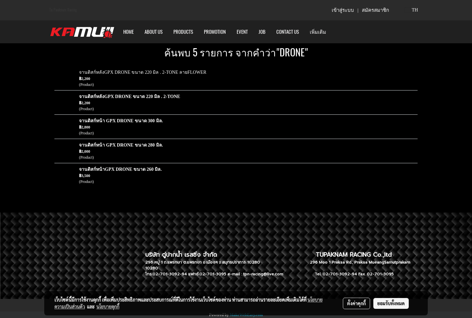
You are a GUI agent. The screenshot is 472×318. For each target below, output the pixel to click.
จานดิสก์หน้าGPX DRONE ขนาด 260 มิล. (120, 169)
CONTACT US (287, 32)
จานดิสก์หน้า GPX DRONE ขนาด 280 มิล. (121, 145)
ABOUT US (154, 32)
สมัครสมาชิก (375, 10)
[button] (337, 31)
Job (262, 32)
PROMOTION (215, 32)
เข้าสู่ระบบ (343, 10)
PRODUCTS (183, 32)
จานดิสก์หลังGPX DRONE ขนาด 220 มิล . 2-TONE (129, 96)
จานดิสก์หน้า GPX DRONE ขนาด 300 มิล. (121, 120)
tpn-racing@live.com (263, 274)
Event (242, 32)
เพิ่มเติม (318, 32)
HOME (128, 32)
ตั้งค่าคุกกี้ (356, 303)
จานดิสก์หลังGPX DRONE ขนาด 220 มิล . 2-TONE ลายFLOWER (142, 72)
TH (411, 10)
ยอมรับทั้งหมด (391, 303)
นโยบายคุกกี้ (107, 306)
